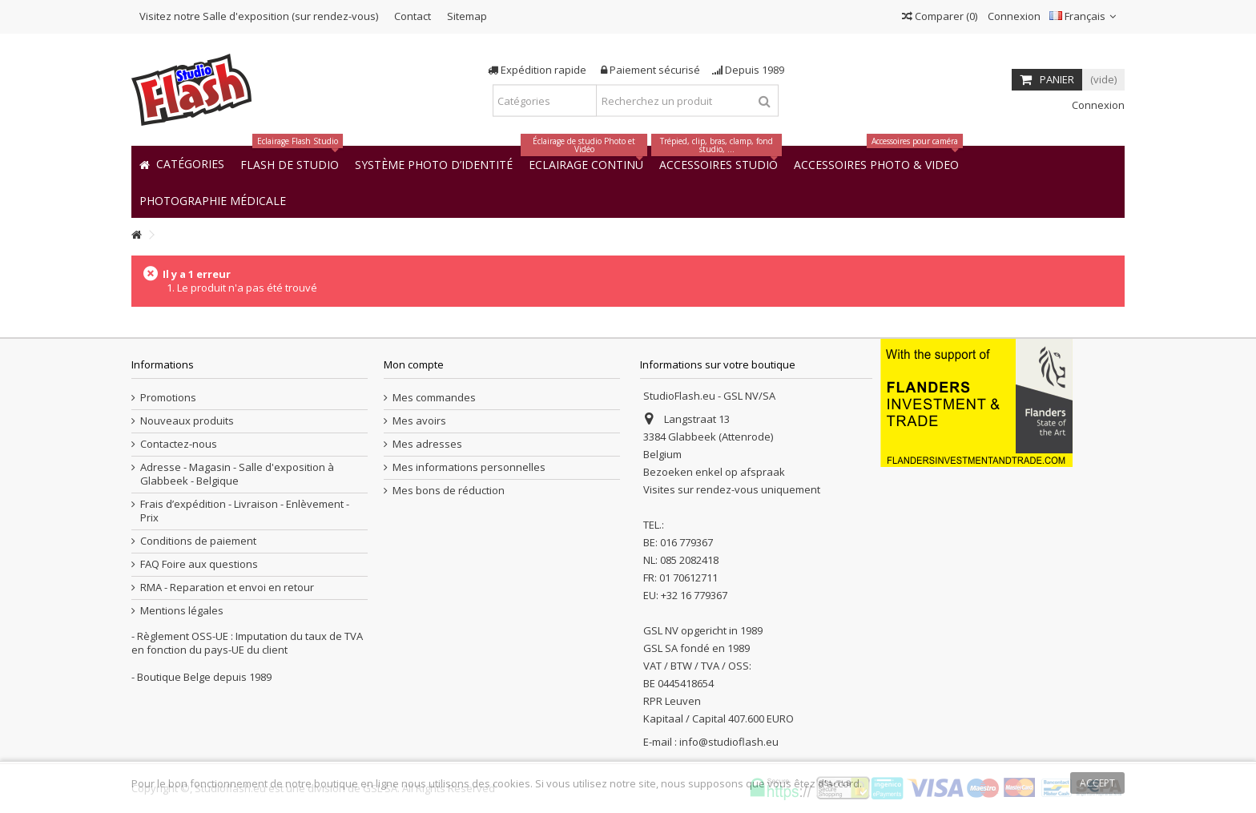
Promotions (168, 397)
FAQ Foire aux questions (199, 564)
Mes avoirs (419, 421)
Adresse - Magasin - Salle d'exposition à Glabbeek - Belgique (237, 474)
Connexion (1013, 16)
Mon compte (414, 364)
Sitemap (467, 16)
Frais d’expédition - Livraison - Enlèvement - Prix (244, 511)
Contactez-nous (178, 444)
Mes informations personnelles (468, 467)
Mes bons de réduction (448, 490)
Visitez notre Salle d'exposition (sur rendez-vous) (258, 16)
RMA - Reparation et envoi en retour (227, 587)
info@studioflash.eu (729, 742)
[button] (212, 200)
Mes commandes (434, 397)
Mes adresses (427, 444)
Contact (412, 16)
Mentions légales (181, 611)
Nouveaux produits (187, 421)
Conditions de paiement (198, 541)
